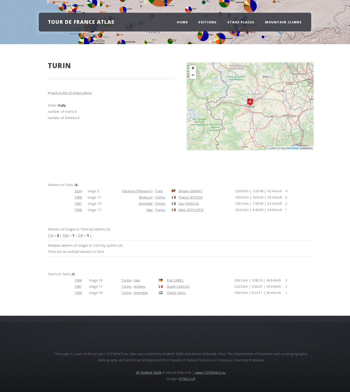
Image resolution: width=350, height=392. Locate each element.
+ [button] (192, 68)
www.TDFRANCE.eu (210, 372)
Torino (160, 197)
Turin (159, 191)
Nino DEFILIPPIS (191, 209)
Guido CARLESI (178, 286)
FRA (66, 235)
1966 (78, 197)
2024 (78, 191)
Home (182, 22)
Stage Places (241, 22)
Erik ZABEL (175, 280)
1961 (78, 203)
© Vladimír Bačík (149, 372)
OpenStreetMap (290, 148)
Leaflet (272, 148)
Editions (207, 22)
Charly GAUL (176, 292)
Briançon (146, 197)
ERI (80, 235)
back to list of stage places (71, 92)
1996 (78, 280)
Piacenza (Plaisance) (137, 191)
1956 (78, 209)
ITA (50, 235)
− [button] (192, 75)
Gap (149, 209)
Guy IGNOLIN (188, 203)
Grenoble (145, 203)
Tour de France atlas (81, 21)
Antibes (139, 286)
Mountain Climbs (283, 22)
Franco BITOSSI (190, 197)
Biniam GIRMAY (190, 191)
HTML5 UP (187, 378)
